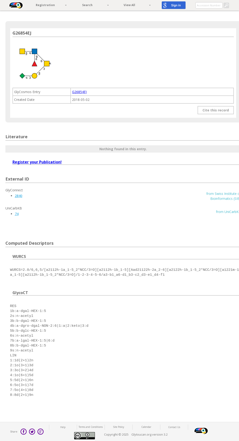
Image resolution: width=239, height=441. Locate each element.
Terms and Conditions (91, 427)
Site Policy (118, 427)
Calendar (146, 427)
